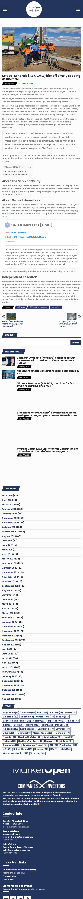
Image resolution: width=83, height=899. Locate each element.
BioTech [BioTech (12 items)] (56, 712)
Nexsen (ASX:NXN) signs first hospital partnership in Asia (48, 372)
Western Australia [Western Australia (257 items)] (15, 753)
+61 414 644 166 (10, 839)
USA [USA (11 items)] (54, 749)
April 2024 (7, 608)
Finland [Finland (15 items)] (72, 720)
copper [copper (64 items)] (62, 716)
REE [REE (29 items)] (54, 745)
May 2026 (7, 495)
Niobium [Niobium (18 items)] (9, 741)
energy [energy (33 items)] (39, 720)
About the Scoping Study (15, 171)
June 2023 (7, 653)
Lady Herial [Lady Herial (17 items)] (46, 729)
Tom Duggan (27, 83)
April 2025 (7, 554)
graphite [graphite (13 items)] (32, 724)
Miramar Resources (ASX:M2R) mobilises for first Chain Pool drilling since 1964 (46, 384)
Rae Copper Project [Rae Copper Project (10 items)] (35, 745)
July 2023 (7, 649)
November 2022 (10, 685)
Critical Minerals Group (38, 307)
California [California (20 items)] (10, 716)
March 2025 (8, 558)
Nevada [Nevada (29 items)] (9, 737)
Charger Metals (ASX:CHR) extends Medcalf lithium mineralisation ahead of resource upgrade (47, 450)
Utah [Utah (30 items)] (66, 749)
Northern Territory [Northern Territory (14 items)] (30, 741)
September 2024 (11, 585)
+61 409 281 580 (10, 853)
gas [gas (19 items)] (7, 724)
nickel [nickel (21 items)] (69, 737)
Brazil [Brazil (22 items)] (70, 712)
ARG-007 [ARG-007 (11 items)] (28, 712)
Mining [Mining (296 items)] (24, 733)
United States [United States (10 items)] (22, 749)
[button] (4, 9)
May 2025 (7, 549)
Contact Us (8, 879)
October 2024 (9, 581)
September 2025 (11, 531)
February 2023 (10, 671)
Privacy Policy (9, 876)
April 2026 (7, 500)
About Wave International (16, 174)
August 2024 (9, 590)
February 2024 (10, 617)
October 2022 (9, 689)
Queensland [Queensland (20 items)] (12, 745)
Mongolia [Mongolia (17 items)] (63, 733)
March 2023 (8, 667)
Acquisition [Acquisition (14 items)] (11, 712)
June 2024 (7, 599)
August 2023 (9, 644)
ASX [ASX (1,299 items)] (42, 712)
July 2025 (7, 540)
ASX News (21, 307)
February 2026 (10, 509)
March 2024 (8, 613)
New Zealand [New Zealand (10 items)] (52, 737)
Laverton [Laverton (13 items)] (63, 729)
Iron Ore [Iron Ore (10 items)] (61, 724)
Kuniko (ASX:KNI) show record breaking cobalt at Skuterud (12, 323)
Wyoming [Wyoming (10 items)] (37, 753)
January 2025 (9, 567)
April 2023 (7, 662)
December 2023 (10, 626)
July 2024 (7, 594)
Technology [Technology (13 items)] (68, 745)
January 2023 (9, 676)
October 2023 (9, 635)
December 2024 (10, 572)
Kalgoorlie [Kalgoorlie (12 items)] (10, 729)
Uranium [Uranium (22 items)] (41, 749)
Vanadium (56, 307)
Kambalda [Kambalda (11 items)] (28, 729)
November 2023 (10, 631)
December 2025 (10, 518)
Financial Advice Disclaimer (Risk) (19, 869)
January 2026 (9, 513)
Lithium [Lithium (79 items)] (9, 733)
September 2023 (11, 640)
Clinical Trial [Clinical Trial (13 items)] (45, 716)
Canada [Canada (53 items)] (27, 716)
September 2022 (11, 694)
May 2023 (7, 658)
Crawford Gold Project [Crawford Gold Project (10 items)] (17, 720)
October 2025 (9, 527)
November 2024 (10, 576)
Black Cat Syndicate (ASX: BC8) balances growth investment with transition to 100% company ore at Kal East (47, 360)
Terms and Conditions (14, 873)
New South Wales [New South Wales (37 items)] (29, 737)
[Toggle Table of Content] (28, 167)
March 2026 (8, 504)
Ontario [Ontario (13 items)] (66, 741)
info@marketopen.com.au (16, 827)
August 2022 (9, 698)
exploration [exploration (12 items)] (56, 720)
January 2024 (9, 622)
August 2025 (9, 536)
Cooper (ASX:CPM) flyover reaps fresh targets (68, 323)
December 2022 (10, 680)
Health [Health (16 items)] (47, 724)
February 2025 (10, 563)
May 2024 (7, 603)
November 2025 (10, 522)
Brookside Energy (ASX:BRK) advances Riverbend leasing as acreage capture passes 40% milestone (47, 414)
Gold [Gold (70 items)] (18, 724)
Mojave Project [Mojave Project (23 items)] (43, 733)
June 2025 (7, 545)
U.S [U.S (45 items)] (7, 749)
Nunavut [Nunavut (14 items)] (51, 741)
